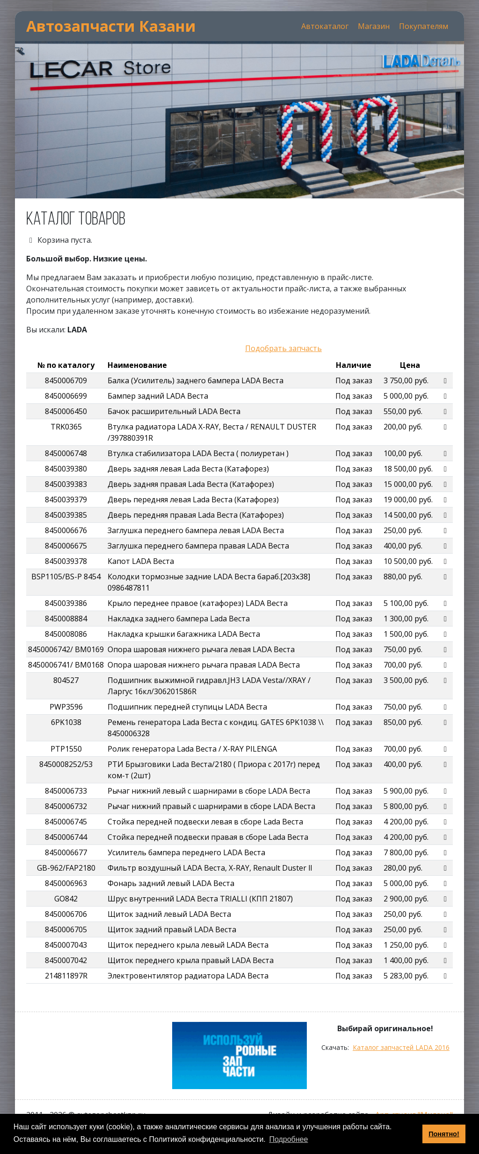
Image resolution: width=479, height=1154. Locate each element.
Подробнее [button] (288, 1139)
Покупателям (423, 26)
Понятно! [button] (443, 1134)
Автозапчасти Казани (111, 26)
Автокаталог (324, 26)
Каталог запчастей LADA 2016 (401, 1047)
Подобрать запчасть (283, 348)
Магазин (374, 26)
